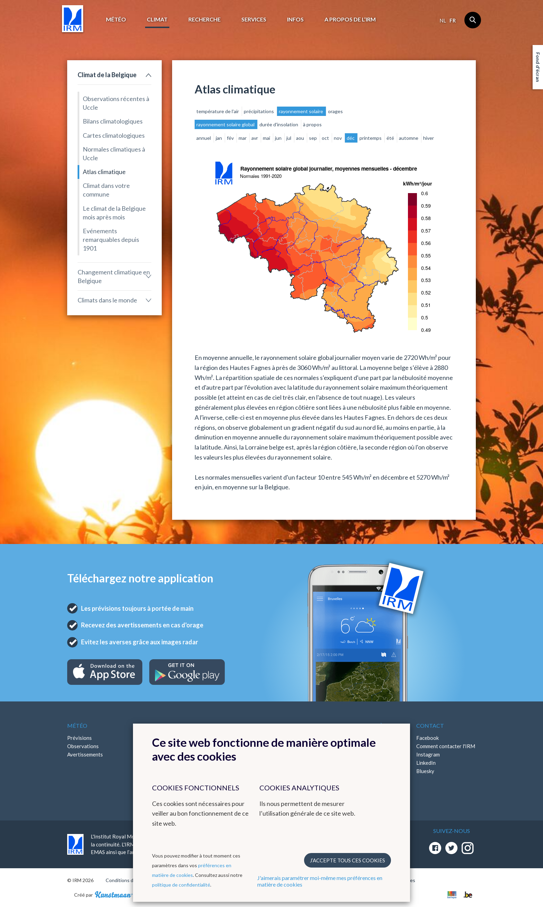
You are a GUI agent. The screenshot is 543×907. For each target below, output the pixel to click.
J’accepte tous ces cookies (347, 860)
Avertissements (85, 754)
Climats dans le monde (107, 300)
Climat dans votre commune (106, 190)
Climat (157, 19)
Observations (83, 746)
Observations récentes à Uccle (116, 103)
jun (279, 138)
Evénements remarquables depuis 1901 (111, 239)
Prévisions (79, 738)
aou (300, 138)
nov (338, 138)
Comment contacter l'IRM (445, 746)
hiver (428, 138)
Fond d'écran (538, 67)
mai (267, 138)
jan (219, 138)
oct (326, 138)
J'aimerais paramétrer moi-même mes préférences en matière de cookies (319, 881)
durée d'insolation (279, 124)
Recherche (204, 19)
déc (351, 138)
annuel (204, 138)
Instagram (428, 754)
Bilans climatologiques (113, 121)
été (390, 138)
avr (255, 138)
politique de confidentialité (181, 885)
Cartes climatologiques (114, 135)
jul (289, 138)
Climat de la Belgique (107, 75)
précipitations (259, 111)
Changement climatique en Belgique (114, 276)
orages (335, 111)
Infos (295, 19)
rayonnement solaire (301, 111)
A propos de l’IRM (350, 19)
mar (243, 138)
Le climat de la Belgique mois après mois (114, 213)
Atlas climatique (104, 171)
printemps (371, 138)
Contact (430, 725)
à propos (312, 124)
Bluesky (425, 771)
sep (313, 138)
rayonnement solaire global (226, 124)
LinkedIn (426, 763)
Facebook (427, 738)
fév (231, 138)
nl (442, 20)
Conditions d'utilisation (131, 880)
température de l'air (218, 111)
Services (253, 19)
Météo (116, 19)
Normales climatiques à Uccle (114, 153)
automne (409, 138)
